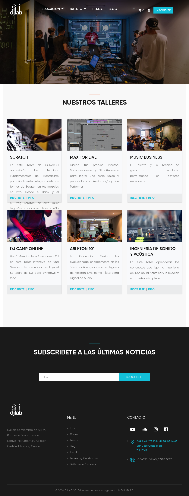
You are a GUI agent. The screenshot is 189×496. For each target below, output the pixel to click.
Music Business (146, 157)
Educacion (51, 9)
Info (31, 198)
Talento (76, 9)
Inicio (73, 428)
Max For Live (83, 157)
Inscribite (163, 10)
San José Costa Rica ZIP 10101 (153, 445)
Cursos (74, 434)
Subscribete (134, 377)
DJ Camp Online (26, 248)
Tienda (97, 9)
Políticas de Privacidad (83, 464)
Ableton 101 (82, 248)
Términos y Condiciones (84, 458)
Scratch (19, 157)
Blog (113, 9)
